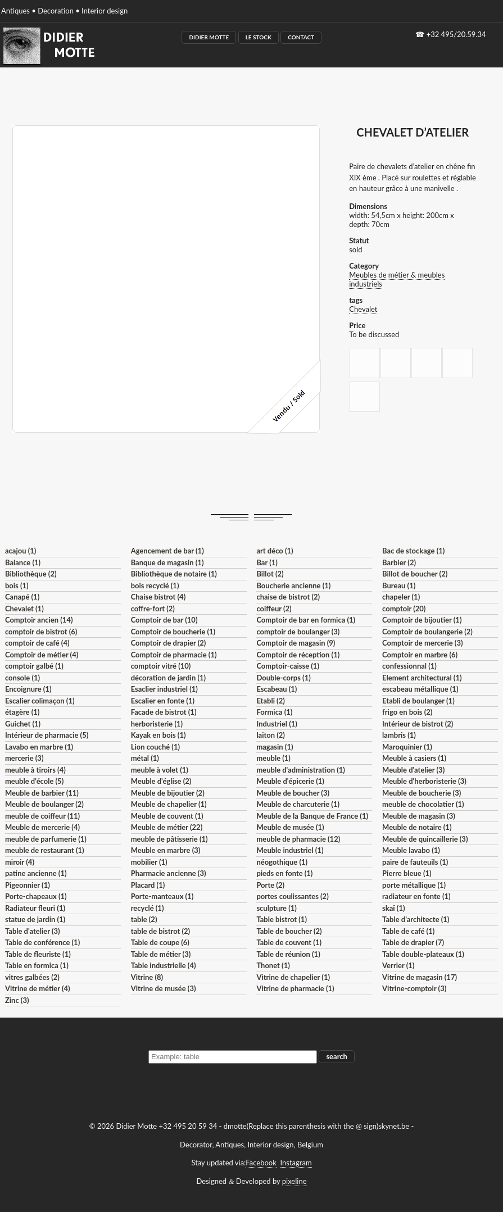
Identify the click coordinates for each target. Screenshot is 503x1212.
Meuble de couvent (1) (167, 815)
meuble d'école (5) (34, 781)
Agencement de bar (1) (167, 550)
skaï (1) (393, 908)
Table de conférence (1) (42, 942)
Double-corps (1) (283, 677)
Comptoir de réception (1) (297, 654)
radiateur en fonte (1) (416, 896)
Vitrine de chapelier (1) (293, 977)
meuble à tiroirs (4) (35, 769)
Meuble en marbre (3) (166, 850)
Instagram (296, 1162)
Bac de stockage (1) (413, 550)
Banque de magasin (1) (167, 562)
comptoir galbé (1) (34, 665)
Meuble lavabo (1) (411, 850)
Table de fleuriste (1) (38, 954)
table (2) (144, 919)
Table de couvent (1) (288, 942)
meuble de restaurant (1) (44, 850)
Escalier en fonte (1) (162, 700)
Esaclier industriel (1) (164, 688)
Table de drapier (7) (413, 942)
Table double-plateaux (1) (423, 954)
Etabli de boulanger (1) (418, 700)
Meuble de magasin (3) (418, 815)
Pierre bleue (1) (407, 873)
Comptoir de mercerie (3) (422, 642)
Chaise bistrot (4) (158, 596)
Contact (301, 37)
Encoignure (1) (28, 688)
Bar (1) (266, 562)
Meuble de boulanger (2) (44, 804)
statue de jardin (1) (35, 919)
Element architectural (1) (421, 677)
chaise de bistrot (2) (288, 596)
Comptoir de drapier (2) (168, 642)
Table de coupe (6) (160, 942)
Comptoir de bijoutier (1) (421, 619)
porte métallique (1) (414, 884)
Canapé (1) (22, 596)
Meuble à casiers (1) (414, 757)
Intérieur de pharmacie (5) (46, 734)
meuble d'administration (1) (300, 769)
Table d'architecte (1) (415, 919)
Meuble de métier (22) (167, 827)
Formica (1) (274, 711)
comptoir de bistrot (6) (41, 631)
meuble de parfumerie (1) (46, 838)
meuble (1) (273, 757)
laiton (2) (270, 734)
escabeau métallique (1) (420, 688)
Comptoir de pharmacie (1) (174, 654)
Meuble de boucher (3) (292, 792)
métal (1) (145, 757)
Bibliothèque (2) (31, 573)
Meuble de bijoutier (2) (168, 792)
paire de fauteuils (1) (415, 861)
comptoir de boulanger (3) (297, 631)
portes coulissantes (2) (292, 896)
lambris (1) (399, 734)
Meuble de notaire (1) (416, 827)
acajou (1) (20, 550)
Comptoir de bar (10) (164, 619)
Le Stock (258, 37)
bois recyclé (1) (155, 585)
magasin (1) (274, 746)
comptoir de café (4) (37, 642)
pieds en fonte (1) (284, 873)
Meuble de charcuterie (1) (297, 804)
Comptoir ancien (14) (39, 619)
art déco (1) (274, 550)
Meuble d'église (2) (161, 781)
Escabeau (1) (276, 688)
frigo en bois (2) (407, 711)
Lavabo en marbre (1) (39, 746)
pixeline (294, 1181)
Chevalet (363, 309)
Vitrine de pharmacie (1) (295, 988)
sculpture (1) (276, 908)
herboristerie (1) (157, 723)
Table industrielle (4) (163, 965)
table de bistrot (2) (161, 931)
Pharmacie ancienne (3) (168, 873)
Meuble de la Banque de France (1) (312, 815)
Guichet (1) (22, 723)
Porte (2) (270, 884)
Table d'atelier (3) (32, 931)
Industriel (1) (276, 723)
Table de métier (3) (161, 954)
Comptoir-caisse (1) (287, 665)
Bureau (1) (398, 585)
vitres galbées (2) (32, 977)
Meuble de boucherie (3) (421, 792)
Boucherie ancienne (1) (293, 585)
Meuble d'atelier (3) (413, 769)
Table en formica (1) (37, 965)
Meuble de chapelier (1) (169, 804)
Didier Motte (209, 37)
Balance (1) (22, 562)
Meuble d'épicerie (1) (290, 781)
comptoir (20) (403, 608)
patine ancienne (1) (36, 873)
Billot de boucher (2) (414, 573)
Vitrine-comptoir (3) (414, 988)
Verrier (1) (398, 965)
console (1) (22, 677)
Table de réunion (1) (288, 954)
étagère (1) (22, 711)
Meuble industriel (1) (289, 850)
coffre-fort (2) (153, 608)
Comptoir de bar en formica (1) (305, 619)
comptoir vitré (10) (161, 665)
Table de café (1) (408, 931)
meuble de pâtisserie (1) (169, 838)
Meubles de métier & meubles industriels (397, 279)
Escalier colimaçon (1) (40, 700)
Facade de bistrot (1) (164, 711)
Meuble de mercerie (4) (42, 827)
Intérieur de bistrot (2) (417, 723)
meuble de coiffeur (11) (42, 815)
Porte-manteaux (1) (162, 896)
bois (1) (17, 585)
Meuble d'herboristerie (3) (424, 781)
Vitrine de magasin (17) (419, 977)
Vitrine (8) (147, 977)
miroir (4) (19, 861)
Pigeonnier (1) (27, 884)
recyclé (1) (147, 908)
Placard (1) (148, 884)
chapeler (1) (401, 596)
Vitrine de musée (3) (163, 988)
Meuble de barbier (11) (42, 792)
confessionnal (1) (409, 665)
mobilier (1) (149, 861)
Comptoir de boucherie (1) (173, 631)
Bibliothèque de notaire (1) (174, 573)
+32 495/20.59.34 (456, 34)
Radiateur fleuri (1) (35, 908)
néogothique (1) (281, 861)
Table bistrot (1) (281, 919)
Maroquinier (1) (407, 746)
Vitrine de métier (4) (37, 988)
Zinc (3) (17, 1000)
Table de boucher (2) (288, 931)
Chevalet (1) (24, 608)
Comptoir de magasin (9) (295, 642)
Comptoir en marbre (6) (419, 654)
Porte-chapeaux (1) (36, 896)
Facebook (261, 1162)
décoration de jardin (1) (168, 677)
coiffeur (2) (273, 608)
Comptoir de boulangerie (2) (427, 631)
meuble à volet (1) (159, 769)
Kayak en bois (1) (158, 734)
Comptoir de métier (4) (41, 654)
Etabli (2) (270, 700)
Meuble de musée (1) (290, 827)
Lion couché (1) (155, 746)
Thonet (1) (272, 965)
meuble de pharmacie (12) (298, 838)
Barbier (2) (399, 562)
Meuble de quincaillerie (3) (425, 838)
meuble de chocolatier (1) (423, 804)
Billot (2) (269, 573)
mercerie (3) (24, 757)
